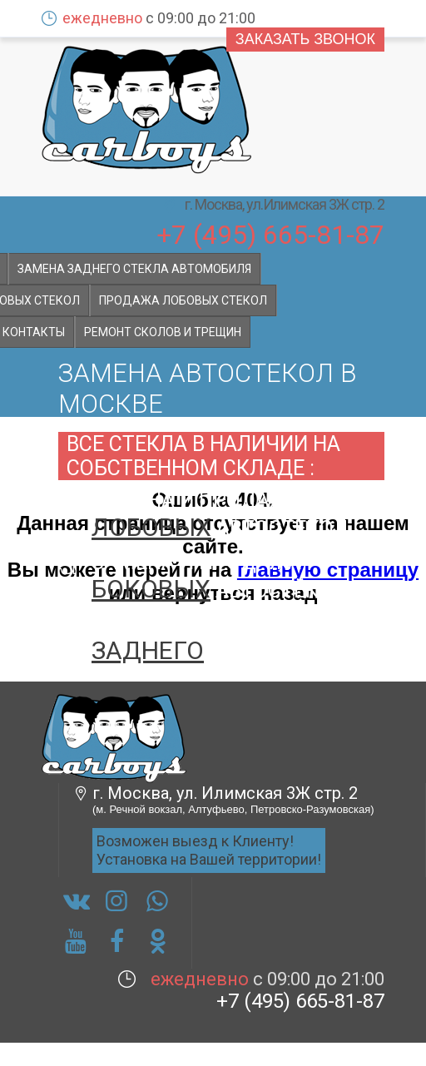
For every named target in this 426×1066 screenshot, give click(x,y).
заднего (148, 650)
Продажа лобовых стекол (183, 300)
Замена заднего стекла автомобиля (134, 268)
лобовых (151, 527)
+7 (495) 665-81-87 (270, 233)
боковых (151, 588)
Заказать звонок (305, 39)
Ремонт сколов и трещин (162, 332)
